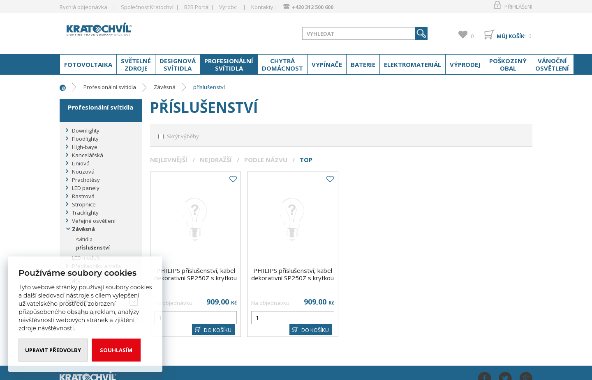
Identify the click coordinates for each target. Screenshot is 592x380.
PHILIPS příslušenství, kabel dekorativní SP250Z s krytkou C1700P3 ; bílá (292, 277)
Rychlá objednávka (83, 7)
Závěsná (165, 87)
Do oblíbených (232, 179)
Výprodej (465, 64)
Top (306, 160)
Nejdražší (216, 160)
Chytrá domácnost (282, 64)
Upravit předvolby (53, 350)
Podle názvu (265, 160)
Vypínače (327, 64)
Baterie (363, 64)
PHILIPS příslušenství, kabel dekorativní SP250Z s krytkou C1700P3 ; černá (195, 277)
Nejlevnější (168, 160)
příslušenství (209, 87)
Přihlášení (518, 6)
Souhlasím (116, 350)
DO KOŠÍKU (217, 330)
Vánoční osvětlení (552, 64)
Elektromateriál (412, 64)
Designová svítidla (178, 64)
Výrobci (228, 7)
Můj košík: (511, 36)
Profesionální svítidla (228, 64)
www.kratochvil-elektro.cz (125, 32)
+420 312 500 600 (312, 7)
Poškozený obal (508, 64)
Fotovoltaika (88, 64)
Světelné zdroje (136, 64)
